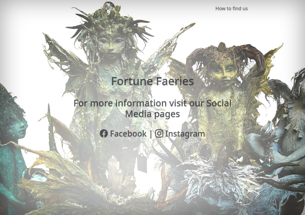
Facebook (123, 133)
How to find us (231, 8)
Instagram (180, 133)
